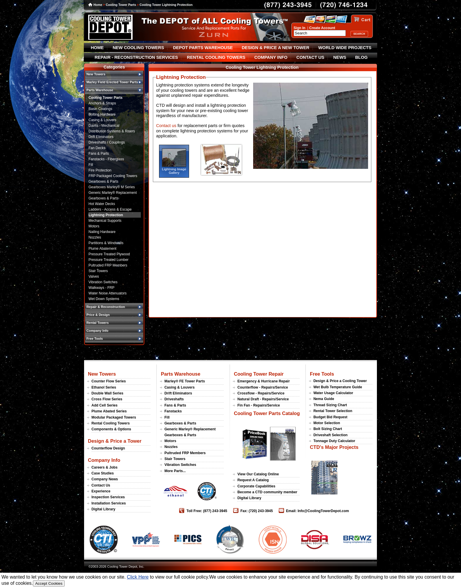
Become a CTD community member (267, 492)
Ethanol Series (103, 387)
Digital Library (103, 509)
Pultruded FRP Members (107, 265)
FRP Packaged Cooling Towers (112, 176)
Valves (93, 276)
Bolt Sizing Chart (327, 429)
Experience (101, 491)
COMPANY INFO (271, 57)
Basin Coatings (100, 109)
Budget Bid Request (330, 417)
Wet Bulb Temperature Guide (337, 387)
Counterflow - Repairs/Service (262, 387)
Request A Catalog (253, 480)
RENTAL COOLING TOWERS (216, 57)
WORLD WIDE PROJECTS (345, 47)
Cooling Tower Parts (121, 4)
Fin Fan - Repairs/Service (258, 405)
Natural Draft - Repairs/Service (263, 399)
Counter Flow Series (108, 381)
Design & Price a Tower (114, 441)
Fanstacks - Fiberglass (106, 159)
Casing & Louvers (102, 120)
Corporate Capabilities (256, 486)
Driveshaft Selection (330, 435)
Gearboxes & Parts (103, 181)
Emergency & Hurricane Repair (263, 381)
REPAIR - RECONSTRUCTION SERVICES (136, 57)
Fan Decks (96, 148)
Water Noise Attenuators (107, 293)
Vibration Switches (103, 282)
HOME (97, 47)
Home (97, 4)
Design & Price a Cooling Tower (340, 381)
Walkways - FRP (101, 288)
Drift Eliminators (100, 137)
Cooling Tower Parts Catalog (267, 413)
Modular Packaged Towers (113, 417)
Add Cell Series (104, 405)
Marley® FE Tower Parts (184, 381)
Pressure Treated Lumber (108, 260)
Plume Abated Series (109, 411)
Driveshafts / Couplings (106, 142)
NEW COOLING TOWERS (138, 47)
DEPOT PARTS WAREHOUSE (203, 47)
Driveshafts (174, 399)
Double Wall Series (107, 393)
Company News (104, 479)
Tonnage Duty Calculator (334, 441)
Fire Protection (99, 170)
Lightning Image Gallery (174, 170)
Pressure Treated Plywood (109, 254)
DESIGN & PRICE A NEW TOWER (275, 47)
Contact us (166, 125)
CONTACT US (310, 57)
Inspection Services (108, 497)
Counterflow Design (108, 448)
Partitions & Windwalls (105, 243)
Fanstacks (173, 411)
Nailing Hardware (102, 232)
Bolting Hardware (102, 114)
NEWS (339, 57)
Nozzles (94, 237)
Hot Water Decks (101, 204)
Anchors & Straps (102, 103)
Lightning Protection (105, 215)
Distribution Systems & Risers (111, 131)
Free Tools (322, 374)
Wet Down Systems (103, 299)
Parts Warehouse (180, 374)
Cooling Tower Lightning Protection (166, 4)
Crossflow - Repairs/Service (260, 393)
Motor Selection (326, 423)
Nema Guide (323, 399)
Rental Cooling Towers (110, 423)
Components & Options (111, 429)
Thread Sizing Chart (330, 405)
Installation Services (108, 503)
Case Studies (102, 473)
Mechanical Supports (104, 221)
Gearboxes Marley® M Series (111, 187)
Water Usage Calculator (333, 393)
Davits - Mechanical (103, 126)
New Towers (102, 374)
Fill (90, 165)
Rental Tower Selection (332, 411)
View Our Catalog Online (258, 474)
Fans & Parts (98, 153)
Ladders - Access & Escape (110, 209)
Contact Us (100, 485)
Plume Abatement (102, 248)
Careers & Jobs (104, 467)
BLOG (361, 57)
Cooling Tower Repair (258, 374)
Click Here (138, 576)
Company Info (104, 460)
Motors (93, 226)
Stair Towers (98, 271)
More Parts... (175, 471)
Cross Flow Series (106, 399)
